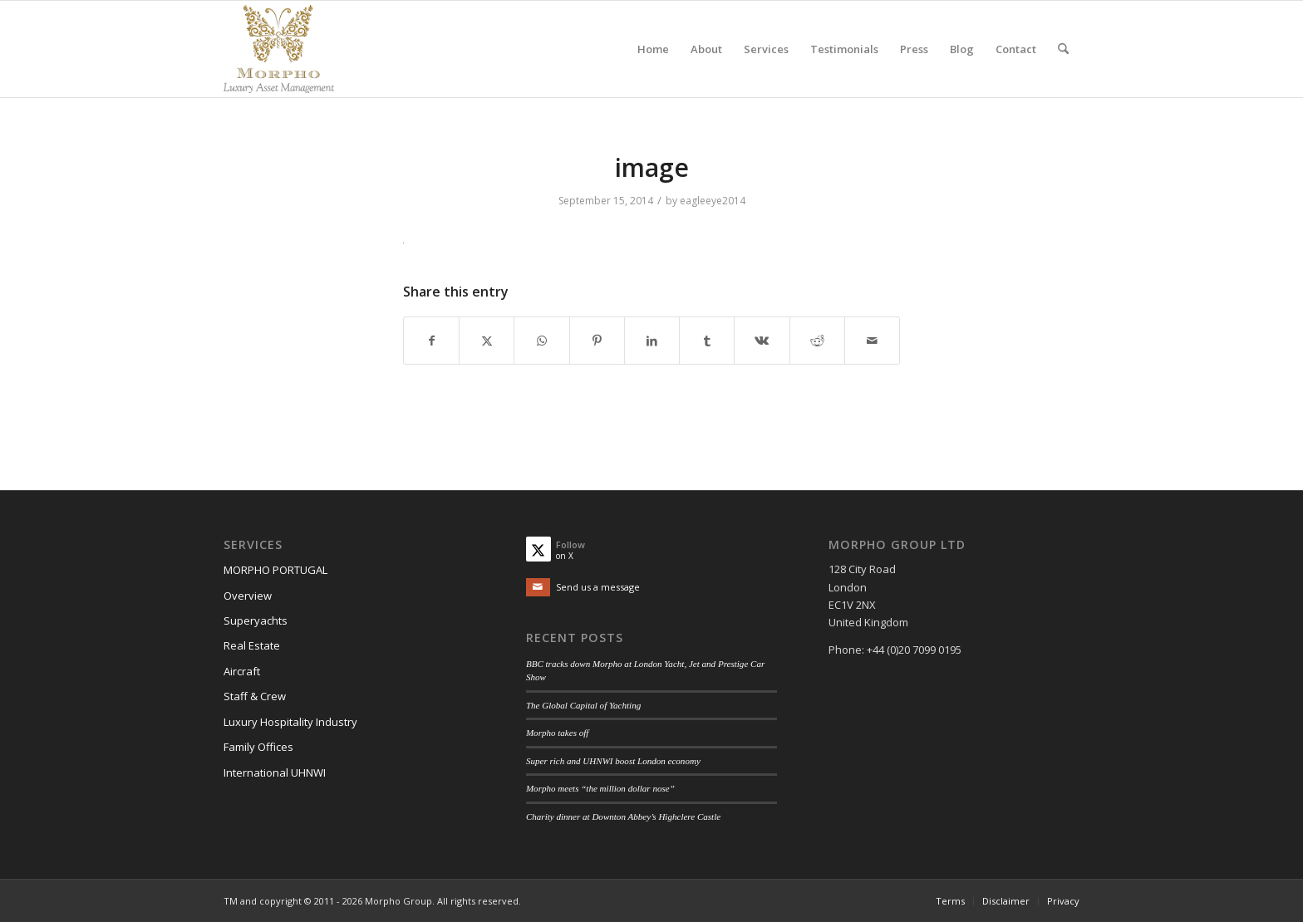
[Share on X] (487, 340)
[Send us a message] (583, 587)
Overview (248, 595)
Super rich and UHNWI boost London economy (613, 761)
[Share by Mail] (872, 340)
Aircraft (242, 671)
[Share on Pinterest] (597, 340)
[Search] (1063, 49)
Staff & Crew (255, 696)
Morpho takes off (557, 733)
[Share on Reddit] (817, 340)
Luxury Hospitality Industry (290, 721)
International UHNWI (275, 772)
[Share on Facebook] (431, 340)
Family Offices (258, 746)
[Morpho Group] (279, 49)
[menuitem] (653, 49)
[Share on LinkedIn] (652, 340)
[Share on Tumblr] (707, 340)
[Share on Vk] (762, 340)
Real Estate (252, 645)
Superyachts (256, 620)
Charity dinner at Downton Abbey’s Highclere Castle (623, 816)
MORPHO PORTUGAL (275, 569)
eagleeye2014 (712, 201)
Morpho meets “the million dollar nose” (600, 788)
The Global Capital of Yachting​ (583, 705)
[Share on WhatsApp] (541, 340)
